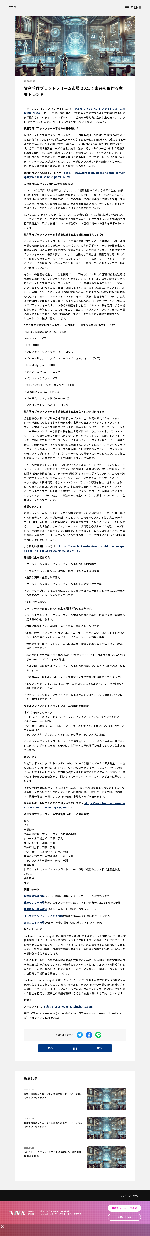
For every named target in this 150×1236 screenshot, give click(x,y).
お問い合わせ (124, 1217)
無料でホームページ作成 (124, 1208)
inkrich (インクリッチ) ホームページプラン (61, 1214)
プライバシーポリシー (131, 1195)
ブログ (12, 7)
